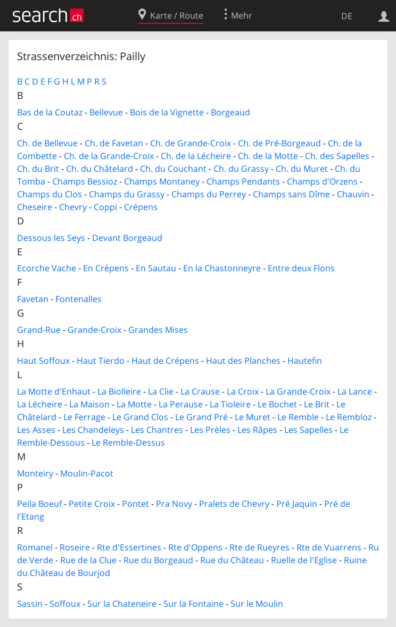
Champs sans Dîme (291, 194)
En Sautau (156, 268)
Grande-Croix (94, 330)
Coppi (105, 207)
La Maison (89, 404)
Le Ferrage (84, 417)
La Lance (354, 391)
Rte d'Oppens (195, 547)
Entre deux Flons (301, 268)
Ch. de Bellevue (47, 143)
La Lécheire (39, 404)
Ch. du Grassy (241, 168)
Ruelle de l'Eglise (304, 560)
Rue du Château (232, 560)
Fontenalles (78, 299)
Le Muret (252, 417)
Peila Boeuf (39, 503)
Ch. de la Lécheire (196, 156)
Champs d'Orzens (322, 181)
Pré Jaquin (296, 503)
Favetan (32, 299)
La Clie (161, 391)
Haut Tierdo (101, 360)
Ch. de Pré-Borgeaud (279, 143)
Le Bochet (277, 404)
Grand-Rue (39, 330)
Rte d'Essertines (129, 547)
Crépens (141, 207)
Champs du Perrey (208, 194)
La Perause (181, 404)
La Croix (243, 391)
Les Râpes (257, 430)
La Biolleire (119, 391)
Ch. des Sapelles (337, 156)
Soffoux (65, 603)
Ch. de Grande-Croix (190, 143)
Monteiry (35, 473)
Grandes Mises (158, 330)
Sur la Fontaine (193, 603)
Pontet (135, 503)
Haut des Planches (243, 360)
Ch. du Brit (38, 168)
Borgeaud (230, 112)
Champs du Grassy (126, 194)
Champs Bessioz (84, 181)
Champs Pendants (243, 181)
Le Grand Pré (201, 417)
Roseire (75, 547)
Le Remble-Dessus (128, 442)
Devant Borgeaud (127, 238)
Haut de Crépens (165, 360)
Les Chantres (157, 430)
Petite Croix (92, 503)
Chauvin (353, 194)
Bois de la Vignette (167, 112)
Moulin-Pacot (86, 473)
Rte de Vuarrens (328, 547)
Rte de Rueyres (259, 547)
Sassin (30, 603)
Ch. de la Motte (268, 156)
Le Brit (316, 404)
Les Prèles (210, 430)
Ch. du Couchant (173, 168)
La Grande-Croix (298, 391)
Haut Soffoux (43, 360)
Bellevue (106, 112)
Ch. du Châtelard (99, 168)
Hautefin (304, 360)
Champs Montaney (162, 181)
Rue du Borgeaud (158, 560)
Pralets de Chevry (234, 503)
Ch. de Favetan (114, 143)
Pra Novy (174, 503)
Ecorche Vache (46, 268)
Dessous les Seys (51, 238)
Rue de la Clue (88, 560)
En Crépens (106, 268)
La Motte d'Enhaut (53, 391)
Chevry (73, 207)
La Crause (200, 391)
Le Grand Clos (140, 417)
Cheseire (34, 207)
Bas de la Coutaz (49, 112)
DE (346, 16)
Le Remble (298, 417)
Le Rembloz (349, 417)
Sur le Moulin (256, 603)
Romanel (35, 547)
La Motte (134, 404)
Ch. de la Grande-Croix (109, 156)
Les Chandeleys (93, 430)
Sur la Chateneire (121, 603)
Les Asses (36, 430)
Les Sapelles (308, 430)
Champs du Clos (49, 194)
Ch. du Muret (302, 168)
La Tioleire (230, 404)
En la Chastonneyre (222, 268)
